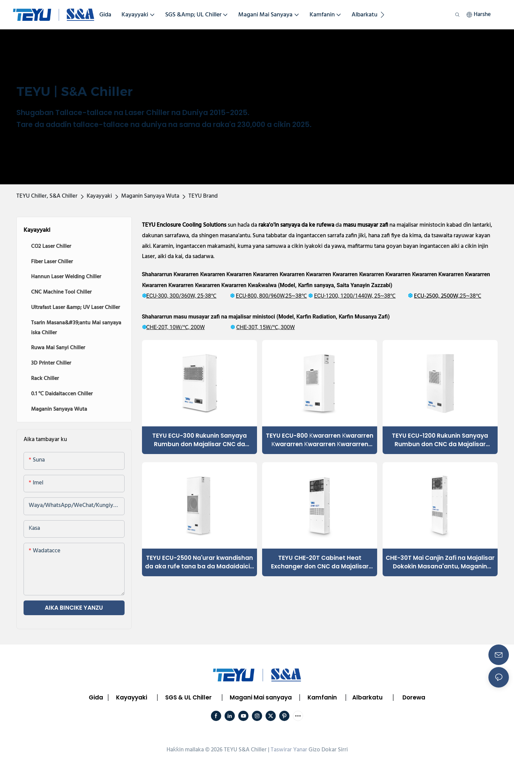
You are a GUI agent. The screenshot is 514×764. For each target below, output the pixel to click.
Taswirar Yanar (289, 749)
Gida (96, 697)
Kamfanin (322, 697)
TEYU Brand (203, 196)
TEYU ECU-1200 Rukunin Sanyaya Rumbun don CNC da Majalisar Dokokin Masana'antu (440, 440)
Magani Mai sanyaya (261, 697)
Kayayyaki (99, 196)
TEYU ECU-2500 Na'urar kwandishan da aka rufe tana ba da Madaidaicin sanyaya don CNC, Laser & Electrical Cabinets (199, 562)
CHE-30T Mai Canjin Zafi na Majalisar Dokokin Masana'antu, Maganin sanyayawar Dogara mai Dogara (440, 562)
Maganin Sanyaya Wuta (150, 196)
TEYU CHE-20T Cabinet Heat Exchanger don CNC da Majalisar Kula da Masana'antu (320, 562)
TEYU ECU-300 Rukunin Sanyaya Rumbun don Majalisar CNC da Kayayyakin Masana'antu (199, 440)
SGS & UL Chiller (188, 697)
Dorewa (413, 697)
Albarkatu (367, 697)
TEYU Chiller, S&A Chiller (46, 196)
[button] (382, 15)
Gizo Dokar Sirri (328, 749)
